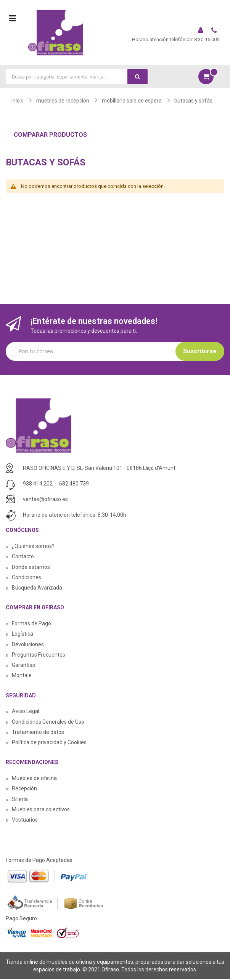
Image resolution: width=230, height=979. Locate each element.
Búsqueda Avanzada (37, 588)
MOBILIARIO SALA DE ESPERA (132, 101)
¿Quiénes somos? (33, 546)
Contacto (23, 556)
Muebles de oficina (34, 778)
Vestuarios (25, 820)
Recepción (24, 788)
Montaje (22, 675)
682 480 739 (74, 484)
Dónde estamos (31, 567)
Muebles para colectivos (41, 809)
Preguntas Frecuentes (38, 655)
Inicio (17, 101)
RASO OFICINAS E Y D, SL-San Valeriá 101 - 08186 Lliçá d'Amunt (99, 468)
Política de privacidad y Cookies (49, 742)
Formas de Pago (31, 623)
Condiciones (26, 577)
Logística (22, 634)
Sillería (20, 799)
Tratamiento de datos (38, 732)
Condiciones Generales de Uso (48, 722)
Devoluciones (28, 644)
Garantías (23, 665)
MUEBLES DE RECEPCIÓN (62, 101)
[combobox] (77, 76)
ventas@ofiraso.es (45, 499)
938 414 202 (38, 484)
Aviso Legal (25, 711)
